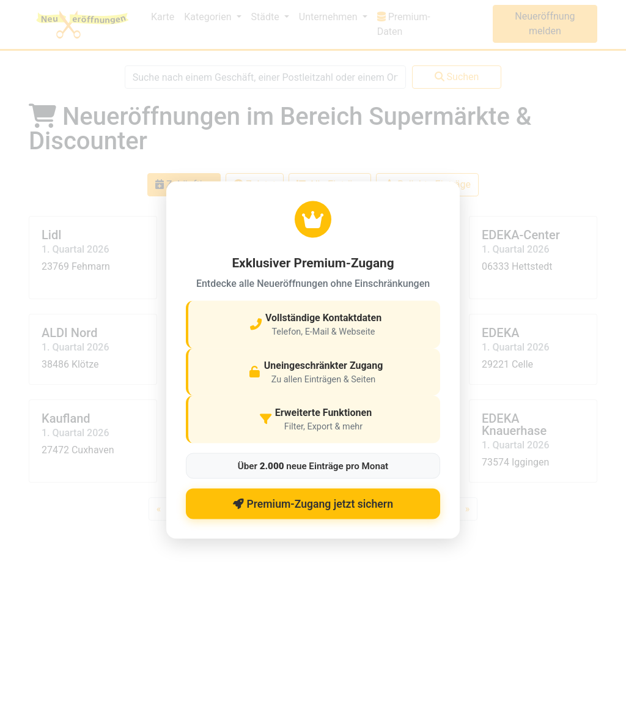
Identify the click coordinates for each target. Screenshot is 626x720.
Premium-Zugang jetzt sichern (313, 503)
